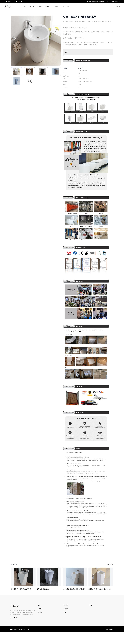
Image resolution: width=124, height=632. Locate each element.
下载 (65, 612)
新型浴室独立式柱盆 (43, 589)
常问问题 (66, 609)
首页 (39, 605)
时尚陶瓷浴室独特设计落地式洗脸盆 (74, 589)
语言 (90, 605)
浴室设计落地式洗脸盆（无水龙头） (99, 589)
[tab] (16, 71)
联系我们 (66, 605)
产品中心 (40, 612)
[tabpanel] (36, 41)
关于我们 (40, 609)
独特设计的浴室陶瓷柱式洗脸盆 (21, 589)
